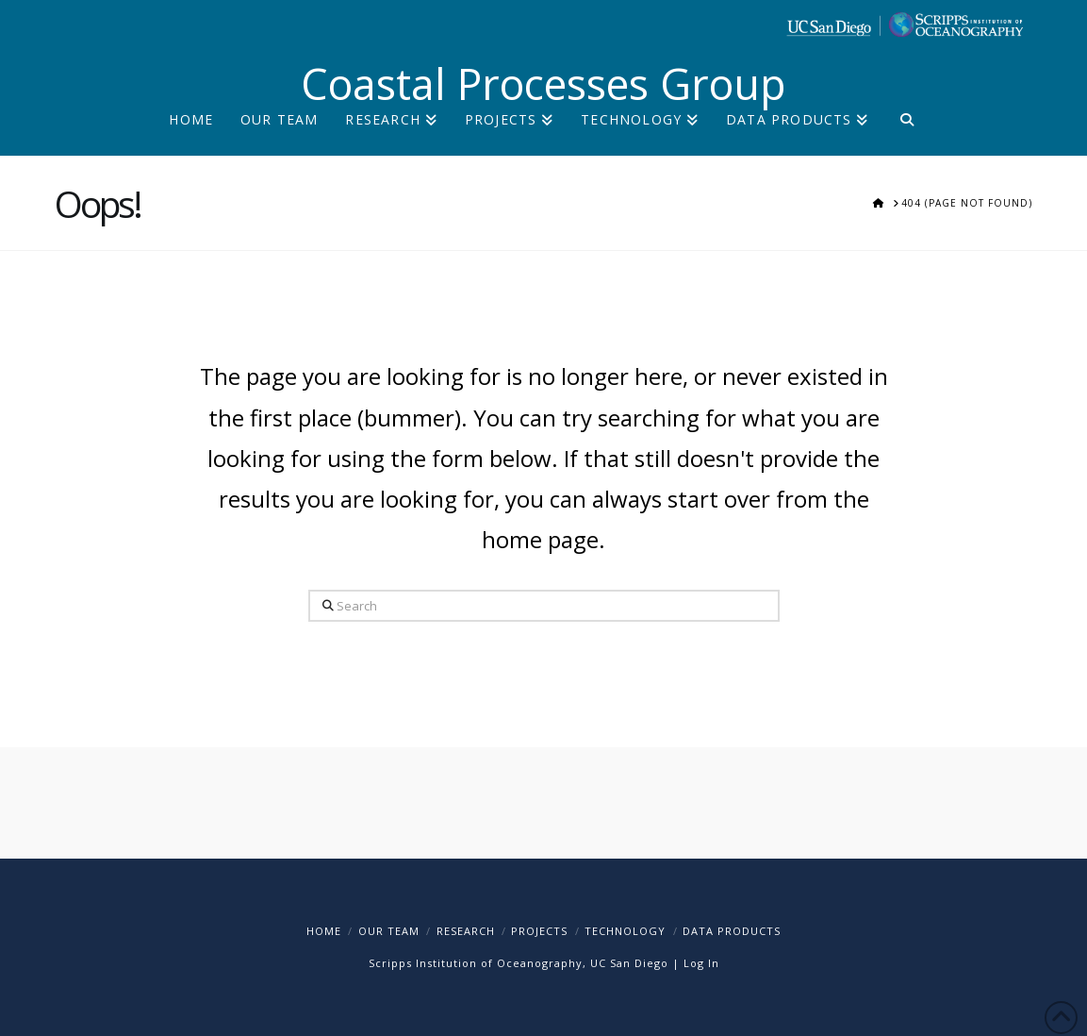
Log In (701, 963)
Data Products (732, 931)
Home (323, 931)
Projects (539, 931)
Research (465, 931)
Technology (625, 931)
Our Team (389, 931)
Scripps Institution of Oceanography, (477, 963)
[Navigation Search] (906, 134)
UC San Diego (629, 963)
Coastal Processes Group (543, 83)
